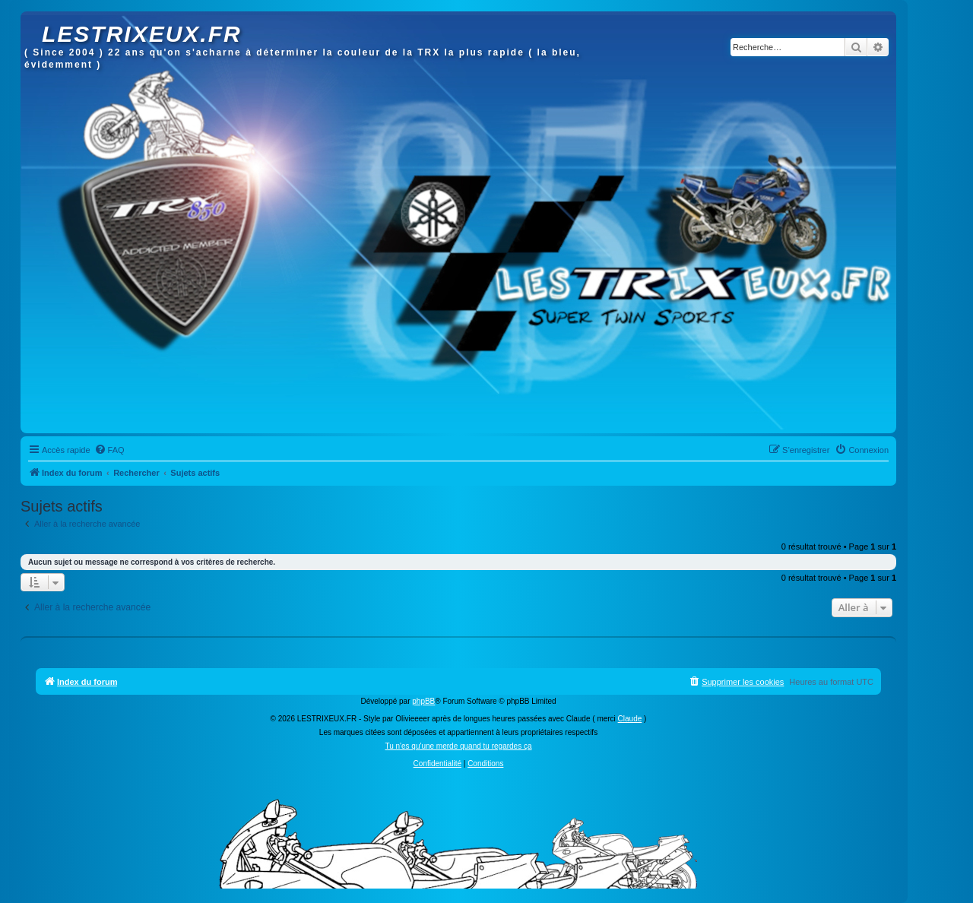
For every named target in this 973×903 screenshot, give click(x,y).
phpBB (423, 701)
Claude (630, 718)
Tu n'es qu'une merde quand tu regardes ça (458, 746)
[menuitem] (109, 450)
